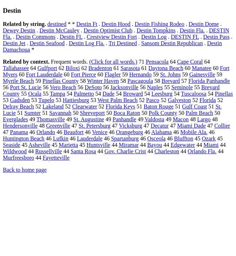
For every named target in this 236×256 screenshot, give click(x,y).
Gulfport (47, 68)
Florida (207, 100)
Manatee (201, 68)
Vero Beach (63, 87)
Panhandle (124, 119)
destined (56, 24)
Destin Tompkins (155, 30)
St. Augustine (89, 119)
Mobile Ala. (193, 132)
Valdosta (154, 119)
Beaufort (74, 132)
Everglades (15, 119)
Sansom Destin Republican (172, 43)
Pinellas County (61, 81)
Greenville (58, 126)
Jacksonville (124, 87)
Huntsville (99, 145)
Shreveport (92, 113)
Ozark (209, 138)
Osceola (156, 138)
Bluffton (183, 138)
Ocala (34, 94)
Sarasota (130, 68)
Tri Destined (122, 43)
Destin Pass (216, 37)
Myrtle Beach (18, 81)
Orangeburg (129, 132)
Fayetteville (56, 158)
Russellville (48, 151)
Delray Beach (18, 106)
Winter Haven (103, 81)
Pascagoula (140, 81)
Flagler (112, 74)
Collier (222, 126)
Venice (100, 132)
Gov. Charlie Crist (125, 151)
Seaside (11, 145)
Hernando (140, 74)
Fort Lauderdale (44, 74)
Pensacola (157, 62)
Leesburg (161, 94)
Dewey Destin (19, 30)
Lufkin (61, 138)
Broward (133, 94)
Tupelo (46, 100)
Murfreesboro (18, 158)
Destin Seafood (47, 43)
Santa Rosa (83, 151)
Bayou (154, 145)
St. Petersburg (94, 126)
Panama (19, 132)
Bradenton (100, 68)
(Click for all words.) (113, 62)
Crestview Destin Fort (112, 37)
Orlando (46, 132)
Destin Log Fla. (86, 43)
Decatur (160, 126)
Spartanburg (125, 138)
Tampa (57, 94)
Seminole (182, 87)
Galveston (179, 100)
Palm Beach (199, 113)
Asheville (39, 145)
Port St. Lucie (25, 87)
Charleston (167, 151)
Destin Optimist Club (108, 30)
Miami (211, 145)
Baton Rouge (158, 106)
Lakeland (53, 106)
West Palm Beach (118, 100)
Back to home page (25, 170)
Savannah (60, 113)
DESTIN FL (185, 37)
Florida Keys (120, 106)
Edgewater (183, 145)
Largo (204, 119)
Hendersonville (20, 126)
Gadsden (20, 100)
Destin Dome (204, 24)
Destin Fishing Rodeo (159, 24)
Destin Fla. (192, 30)
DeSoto (93, 87)
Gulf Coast (194, 106)
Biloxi (73, 68)
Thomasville (51, 119)
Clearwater (84, 106)
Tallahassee (16, 68)
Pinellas (224, 94)
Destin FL (71, 37)
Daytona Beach (166, 68)
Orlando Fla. (202, 151)
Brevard (171, 81)
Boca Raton (126, 113)
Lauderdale (89, 138)
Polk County (163, 113)
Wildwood (15, 151)
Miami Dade (191, 126)
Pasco (152, 100)
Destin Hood (116, 24)
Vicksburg (130, 126)
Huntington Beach (23, 138)
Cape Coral (190, 62)
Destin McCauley (59, 30)
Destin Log (154, 37)
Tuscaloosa (193, 94)
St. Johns (170, 74)
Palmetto (84, 94)
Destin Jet (14, 43)
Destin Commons (35, 37)
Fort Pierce (83, 74)
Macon (180, 119)
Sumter (32, 113)
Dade (108, 94)
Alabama (161, 132)
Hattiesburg (76, 100)
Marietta (68, 145)
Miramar (129, 145)
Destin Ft (86, 24)
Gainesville (202, 74)
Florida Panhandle (209, 81)
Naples (154, 87)
